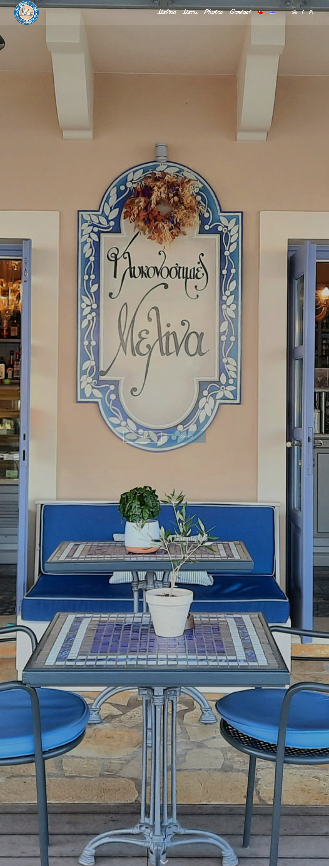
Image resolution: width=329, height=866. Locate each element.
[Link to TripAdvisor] (294, 12)
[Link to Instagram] (311, 12)
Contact (186, 435)
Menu (142, 435)
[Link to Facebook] (303, 12)
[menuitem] (166, 12)
